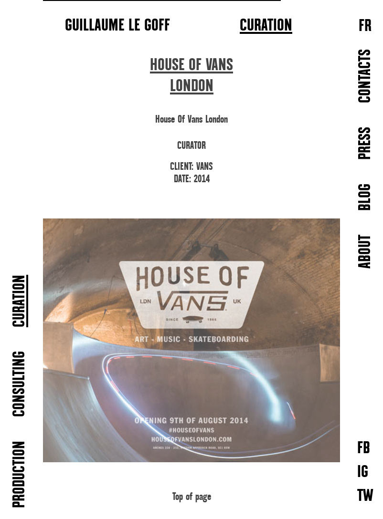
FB (363, 447)
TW (365, 495)
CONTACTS (365, 76)
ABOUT (365, 252)
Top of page (191, 497)
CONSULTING (19, 384)
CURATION (266, 26)
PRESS (365, 143)
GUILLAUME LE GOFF (117, 25)
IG (362, 471)
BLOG (365, 197)
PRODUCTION (19, 474)
